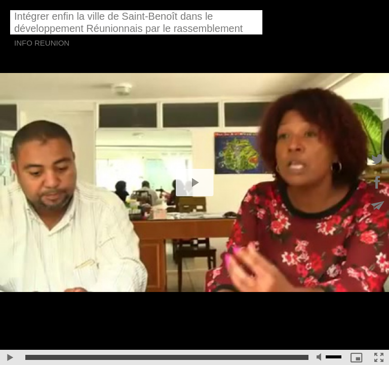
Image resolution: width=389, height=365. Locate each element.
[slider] (166, 357)
